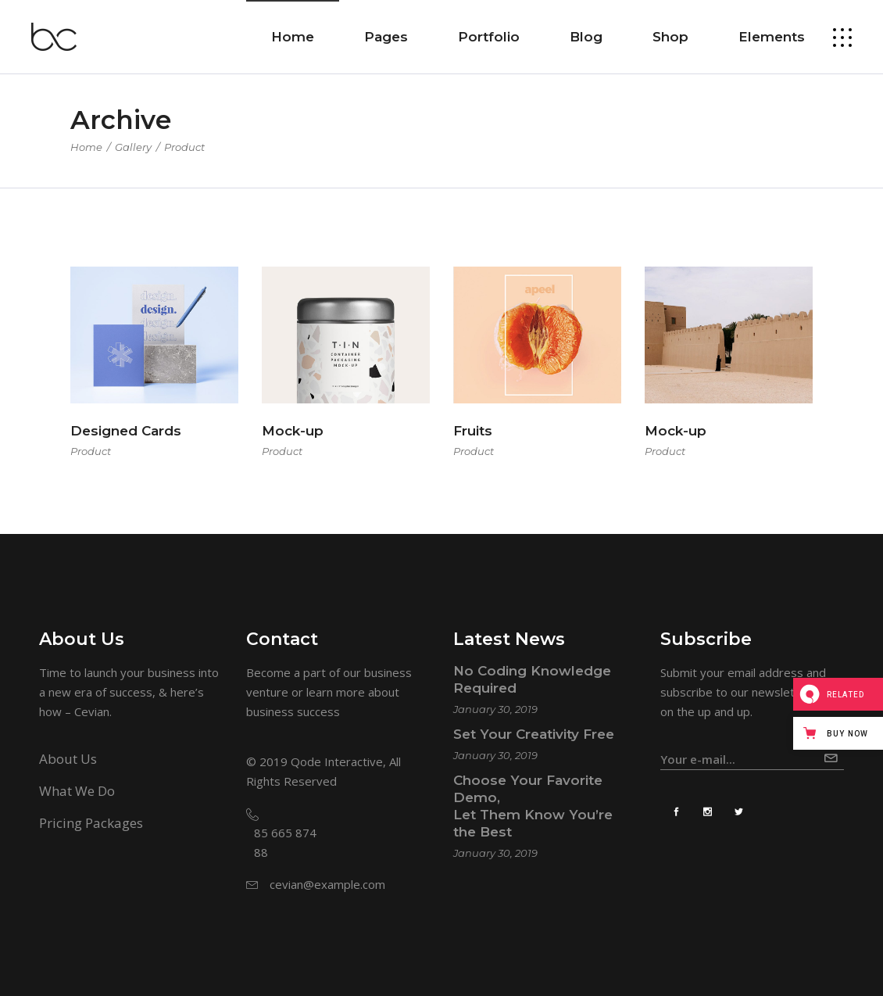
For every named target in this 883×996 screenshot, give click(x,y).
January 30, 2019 (495, 709)
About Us (68, 759)
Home (86, 147)
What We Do (77, 791)
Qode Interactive (337, 761)
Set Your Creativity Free (533, 734)
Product (90, 451)
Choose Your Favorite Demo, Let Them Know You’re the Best (533, 806)
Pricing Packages (91, 823)
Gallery (133, 147)
